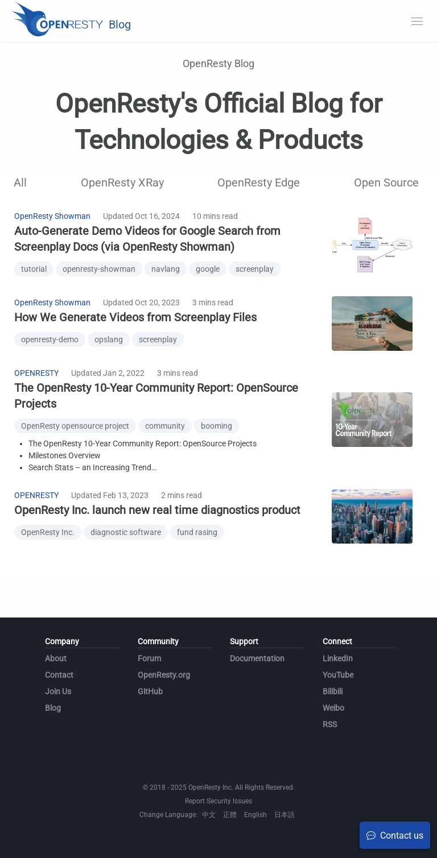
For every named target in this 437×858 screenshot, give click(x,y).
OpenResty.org (164, 674)
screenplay (255, 268)
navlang (165, 268)
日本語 (284, 815)
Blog (53, 707)
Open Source (386, 182)
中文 (209, 815)
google (208, 268)
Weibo (333, 707)
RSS (330, 724)
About (56, 658)
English (255, 815)
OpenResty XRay (122, 182)
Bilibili (333, 691)
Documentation (257, 658)
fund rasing (197, 532)
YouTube (338, 674)
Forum (149, 658)
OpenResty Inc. (48, 532)
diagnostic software (125, 532)
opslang (108, 339)
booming (216, 425)
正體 (230, 815)
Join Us (58, 691)
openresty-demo (50, 339)
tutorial (34, 268)
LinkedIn (338, 658)
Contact (59, 674)
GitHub (150, 691)
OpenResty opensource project (75, 425)
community (165, 425)
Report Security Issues (218, 801)
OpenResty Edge (258, 182)
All (20, 182)
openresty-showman (99, 268)
